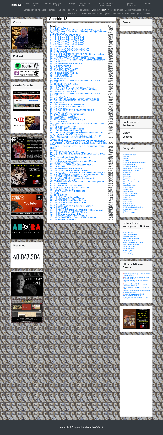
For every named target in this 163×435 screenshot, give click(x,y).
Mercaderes (117, 13)
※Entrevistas (127, 172)
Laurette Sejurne (128, 232)
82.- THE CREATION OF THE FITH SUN (67, 199)
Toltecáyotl (16, 4)
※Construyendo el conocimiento (133, 182)
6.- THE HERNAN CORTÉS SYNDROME (67, 39)
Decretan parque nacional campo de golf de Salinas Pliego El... (136, 277)
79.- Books (54, 193)
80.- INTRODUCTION (59, 195)
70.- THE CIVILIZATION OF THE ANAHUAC (69, 176)
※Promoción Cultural (129, 186)
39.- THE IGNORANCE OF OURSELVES (67, 104)
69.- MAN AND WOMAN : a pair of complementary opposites (77, 174)
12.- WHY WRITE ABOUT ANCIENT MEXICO (69, 50)
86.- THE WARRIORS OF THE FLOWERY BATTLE (71, 206)
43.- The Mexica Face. (60, 112)
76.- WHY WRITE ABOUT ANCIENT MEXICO (69, 187)
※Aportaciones (127, 189)
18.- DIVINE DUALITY (59, 61)
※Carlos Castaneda (129, 195)
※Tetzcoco (126, 197)
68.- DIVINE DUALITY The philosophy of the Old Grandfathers (77, 172)
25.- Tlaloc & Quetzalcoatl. (61, 75)
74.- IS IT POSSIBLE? (59, 183)
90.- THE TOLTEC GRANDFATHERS (65, 214)
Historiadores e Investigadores (106, 4)
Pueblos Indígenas (133, 13)
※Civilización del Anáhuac (131, 170)
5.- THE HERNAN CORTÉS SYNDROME (67, 37)
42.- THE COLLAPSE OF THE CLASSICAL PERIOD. (72, 110)
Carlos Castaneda (133, 10)
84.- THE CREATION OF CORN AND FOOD (68, 202)
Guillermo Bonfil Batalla (130, 234)
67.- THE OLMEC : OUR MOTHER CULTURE (69, 170)
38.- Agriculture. (57, 102)
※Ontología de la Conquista (131, 180)
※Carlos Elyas (127, 199)
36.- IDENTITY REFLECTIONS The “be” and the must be (74, 99)
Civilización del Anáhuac (35, 10)
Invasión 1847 (73, 13)
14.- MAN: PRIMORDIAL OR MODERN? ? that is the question (77, 54)
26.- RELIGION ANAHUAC (61, 77)
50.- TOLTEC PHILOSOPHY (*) (63, 127)
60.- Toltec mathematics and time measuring (70, 157)
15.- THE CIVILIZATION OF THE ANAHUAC (69, 56)
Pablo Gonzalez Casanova (131, 244)
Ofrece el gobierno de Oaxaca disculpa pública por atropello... (135, 281)
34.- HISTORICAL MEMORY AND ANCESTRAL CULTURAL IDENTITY (75, 94)
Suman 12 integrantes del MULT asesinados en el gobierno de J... (133, 294)
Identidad (52, 10)
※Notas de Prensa (128, 191)
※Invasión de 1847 (129, 213)
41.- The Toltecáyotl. (59, 108)
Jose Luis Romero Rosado (131, 238)
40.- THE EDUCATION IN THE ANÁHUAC (68, 106)
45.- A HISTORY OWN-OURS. (62, 116)
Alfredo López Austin (129, 240)
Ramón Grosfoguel (128, 248)
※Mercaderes (127, 178)
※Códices (126, 160)
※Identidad (126, 174)
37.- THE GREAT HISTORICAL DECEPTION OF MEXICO (74, 101)
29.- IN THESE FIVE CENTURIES (64, 84)
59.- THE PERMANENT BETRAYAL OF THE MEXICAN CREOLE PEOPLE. (77, 155)
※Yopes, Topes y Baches (130, 209)
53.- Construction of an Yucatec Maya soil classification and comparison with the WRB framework (77, 133)
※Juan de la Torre (128, 203)
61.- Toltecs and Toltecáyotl (62, 159)
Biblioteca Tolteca (90, 13)
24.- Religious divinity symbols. (64, 73)
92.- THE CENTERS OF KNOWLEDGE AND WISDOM (73, 217)
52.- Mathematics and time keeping (66, 130)
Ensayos (73, 3)
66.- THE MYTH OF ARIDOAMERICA (66, 168)
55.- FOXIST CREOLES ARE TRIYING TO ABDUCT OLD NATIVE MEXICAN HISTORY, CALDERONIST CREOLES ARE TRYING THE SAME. (78, 143)
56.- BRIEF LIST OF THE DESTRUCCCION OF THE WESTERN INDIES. (77, 147)
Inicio (29, 3)
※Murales (126, 158)
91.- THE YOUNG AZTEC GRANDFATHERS (68, 216)
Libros (48, 3)
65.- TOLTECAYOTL (58, 166)
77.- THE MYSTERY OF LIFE (62, 189)
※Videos (125, 211)
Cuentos (147, 3)
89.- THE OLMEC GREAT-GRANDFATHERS (68, 212)
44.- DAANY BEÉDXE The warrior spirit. (67, 114)
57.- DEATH (55, 150)
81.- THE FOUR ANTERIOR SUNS (64, 197)
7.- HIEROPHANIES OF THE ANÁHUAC (67, 41)
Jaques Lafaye (127, 252)
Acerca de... (36, 4)
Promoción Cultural (81, 10)
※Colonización (127, 176)
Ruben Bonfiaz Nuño (129, 236)
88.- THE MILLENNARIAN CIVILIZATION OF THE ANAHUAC (76, 210)
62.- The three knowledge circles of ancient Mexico (73, 161)
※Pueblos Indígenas (129, 164)
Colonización (64, 10)
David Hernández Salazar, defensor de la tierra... (136, 288)
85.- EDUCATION (57, 204)
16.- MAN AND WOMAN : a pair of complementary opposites (77, 58)
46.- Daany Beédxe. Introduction (64, 118)
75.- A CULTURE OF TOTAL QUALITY (66, 185)
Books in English (57, 4)
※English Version (128, 188)
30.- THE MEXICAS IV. (59, 86)
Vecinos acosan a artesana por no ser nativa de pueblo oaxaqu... (135, 298)
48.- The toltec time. (59, 121)
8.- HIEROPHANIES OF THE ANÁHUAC (67, 43)
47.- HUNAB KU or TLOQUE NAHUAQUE (67, 119)
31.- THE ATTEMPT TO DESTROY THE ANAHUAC (72, 88)
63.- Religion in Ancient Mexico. (64, 163)
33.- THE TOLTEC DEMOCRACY (64, 91)
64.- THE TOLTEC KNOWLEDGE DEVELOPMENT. (71, 165)
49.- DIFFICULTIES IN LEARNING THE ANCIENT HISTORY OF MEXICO (77, 124)
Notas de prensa (115, 10)
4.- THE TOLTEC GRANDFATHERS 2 (65, 35)
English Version (99, 10)
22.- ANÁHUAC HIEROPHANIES (64, 69)
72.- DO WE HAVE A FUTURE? (63, 180)
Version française (131, 4)
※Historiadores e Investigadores (133, 168)
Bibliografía (105, 13)
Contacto (147, 10)
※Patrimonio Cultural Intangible (133, 207)
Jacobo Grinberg (128, 254)
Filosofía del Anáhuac (84, 4)
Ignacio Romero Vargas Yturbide (133, 242)
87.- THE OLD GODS (59, 208)
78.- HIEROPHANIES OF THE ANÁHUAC (67, 191)
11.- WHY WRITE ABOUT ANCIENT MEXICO (69, 48)
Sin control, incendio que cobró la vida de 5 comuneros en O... (136, 274)
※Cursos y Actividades (130, 193)
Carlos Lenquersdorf (129, 246)
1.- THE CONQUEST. (59, 28)
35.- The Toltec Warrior (60, 97)
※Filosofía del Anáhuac (130, 166)
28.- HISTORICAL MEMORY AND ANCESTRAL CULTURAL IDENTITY (75, 81)
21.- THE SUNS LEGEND (60, 67)
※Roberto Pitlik (127, 201)
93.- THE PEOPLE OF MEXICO (63, 219)
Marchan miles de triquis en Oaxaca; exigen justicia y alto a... (135, 284)
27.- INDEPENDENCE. (59, 78)
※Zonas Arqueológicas (130, 155)
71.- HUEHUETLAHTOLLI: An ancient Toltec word (72, 178)
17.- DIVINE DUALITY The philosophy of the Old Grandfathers (77, 60)
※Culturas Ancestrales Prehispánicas (134, 162)
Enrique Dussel (127, 250)
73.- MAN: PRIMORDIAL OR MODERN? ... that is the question (77, 182)
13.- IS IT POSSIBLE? (59, 52)
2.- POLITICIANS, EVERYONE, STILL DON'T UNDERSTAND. (76, 30)
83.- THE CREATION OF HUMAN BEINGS (68, 200)
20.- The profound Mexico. (62, 65)
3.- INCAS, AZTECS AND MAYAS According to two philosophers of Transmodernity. (78, 32)
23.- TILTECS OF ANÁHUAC (62, 71)
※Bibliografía (127, 184)
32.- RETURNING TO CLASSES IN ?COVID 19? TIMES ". (74, 90)
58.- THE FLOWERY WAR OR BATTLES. (67, 152)
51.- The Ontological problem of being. (67, 129)
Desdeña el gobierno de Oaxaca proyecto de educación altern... (136, 291)
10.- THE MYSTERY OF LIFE (62, 46)
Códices (147, 13)
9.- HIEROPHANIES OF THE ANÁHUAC (67, 45)
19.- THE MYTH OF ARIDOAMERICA (66, 63)
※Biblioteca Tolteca (129, 205)
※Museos (126, 157)
